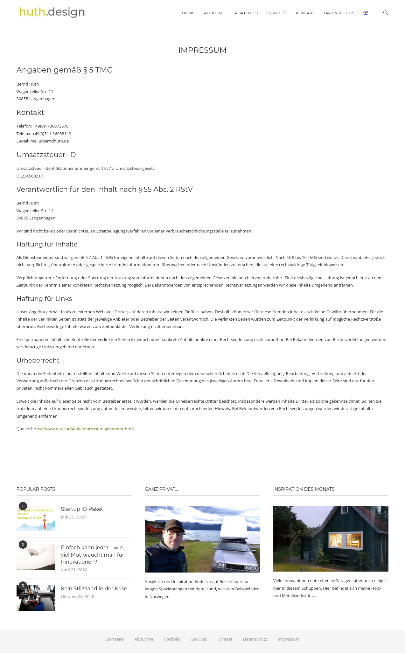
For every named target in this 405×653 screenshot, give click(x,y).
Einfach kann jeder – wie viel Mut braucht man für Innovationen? (92, 555)
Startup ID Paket (82, 509)
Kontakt (305, 12)
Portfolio (246, 12)
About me (214, 12)
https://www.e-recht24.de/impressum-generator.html (82, 429)
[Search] (385, 13)
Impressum (289, 639)
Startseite (114, 639)
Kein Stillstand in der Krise (94, 589)
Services (276, 12)
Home (188, 12)
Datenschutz (338, 12)
